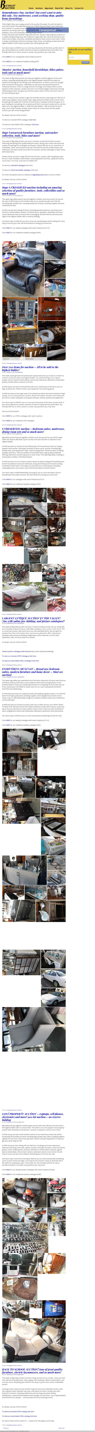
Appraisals (49, 8)
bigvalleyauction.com (40, 175)
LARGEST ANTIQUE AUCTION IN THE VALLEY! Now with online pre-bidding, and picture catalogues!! (33, 619)
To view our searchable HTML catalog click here (19, 1416)
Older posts (5, 1428)
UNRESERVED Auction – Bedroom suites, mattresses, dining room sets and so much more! (33, 430)
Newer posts (62, 1428)
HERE (8, 57)
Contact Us (79, 8)
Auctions (39, 8)
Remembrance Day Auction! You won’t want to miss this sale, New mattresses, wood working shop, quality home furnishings (33, 15)
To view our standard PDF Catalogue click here (19, 656)
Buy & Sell (59, 8)
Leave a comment (18, 65)
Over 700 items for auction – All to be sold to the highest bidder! (30, 368)
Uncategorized (10, 65)
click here (32, 120)
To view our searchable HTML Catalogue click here (20, 661)
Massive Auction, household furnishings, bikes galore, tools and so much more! (33, 71)
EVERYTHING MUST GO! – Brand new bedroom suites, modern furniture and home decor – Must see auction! (32, 671)
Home (31, 8)
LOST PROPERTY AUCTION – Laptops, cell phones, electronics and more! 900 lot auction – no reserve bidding (33, 1116)
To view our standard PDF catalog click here (18, 1411)
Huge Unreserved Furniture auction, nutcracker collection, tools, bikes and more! (30, 134)
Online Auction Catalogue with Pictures (16, 651)
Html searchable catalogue (21, 170)
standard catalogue (18, 165)
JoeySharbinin (21, 20)
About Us (69, 8)
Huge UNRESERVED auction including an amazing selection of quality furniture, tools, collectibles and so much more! (33, 190)
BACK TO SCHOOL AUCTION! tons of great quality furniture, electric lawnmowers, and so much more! (32, 1371)
